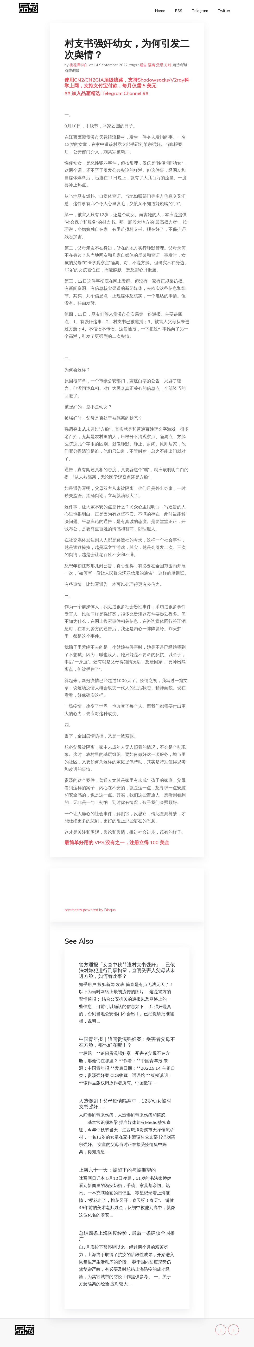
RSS (178, 10)
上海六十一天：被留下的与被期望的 (117, 1170)
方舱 (167, 65)
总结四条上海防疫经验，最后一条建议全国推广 (127, 1236)
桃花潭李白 (79, 65)
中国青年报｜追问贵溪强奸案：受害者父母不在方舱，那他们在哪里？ (127, 1042)
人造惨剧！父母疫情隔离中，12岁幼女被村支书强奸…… (125, 1104)
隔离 (151, 65)
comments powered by (90, 910)
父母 (159, 65)
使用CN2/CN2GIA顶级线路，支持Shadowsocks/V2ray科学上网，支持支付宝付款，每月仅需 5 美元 (126, 83)
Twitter (224, 10)
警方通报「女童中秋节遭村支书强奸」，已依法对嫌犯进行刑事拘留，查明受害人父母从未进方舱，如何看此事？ (127, 970)
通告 (143, 65)
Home (160, 10)
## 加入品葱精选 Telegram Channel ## (106, 93)
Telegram (200, 10)
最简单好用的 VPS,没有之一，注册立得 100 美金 (116, 842)
